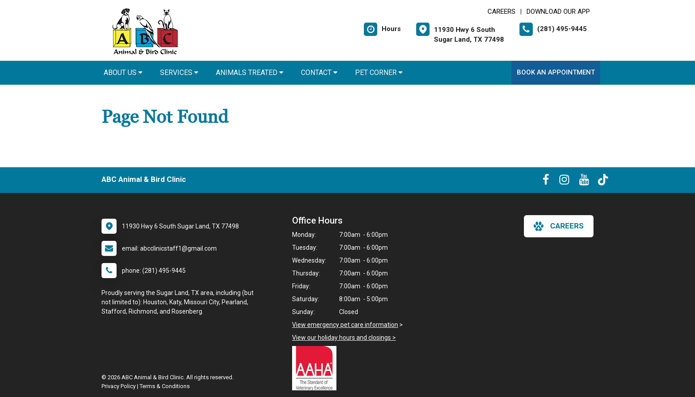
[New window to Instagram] (564, 181)
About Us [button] (123, 72)
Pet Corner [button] (378, 72)
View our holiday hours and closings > (344, 337)
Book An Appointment (556, 72)
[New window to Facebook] (546, 181)
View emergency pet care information (345, 324)
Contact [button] (319, 72)
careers (559, 226)
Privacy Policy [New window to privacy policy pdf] (119, 386)
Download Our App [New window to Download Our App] (558, 12)
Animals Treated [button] (249, 72)
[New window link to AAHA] (316, 368)
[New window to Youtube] (584, 181)
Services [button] (179, 72)
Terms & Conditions (165, 386)
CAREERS (501, 12)
